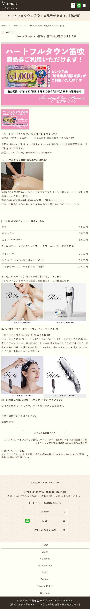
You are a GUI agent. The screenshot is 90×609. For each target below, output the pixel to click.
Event (15, 26)
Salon (45, 552)
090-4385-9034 (49, 503)
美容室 (83, 443)
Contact (45, 512)
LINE (45, 521)
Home (4, 26)
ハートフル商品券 (71, 440)
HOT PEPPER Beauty (45, 530)
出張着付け (56, 443)
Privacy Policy (45, 586)
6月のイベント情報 (14, 451)
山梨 (71, 443)
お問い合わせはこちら (45, 433)
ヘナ (42, 443)
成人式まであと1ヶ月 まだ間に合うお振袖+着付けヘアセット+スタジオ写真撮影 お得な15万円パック (42, 456)
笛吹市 (76, 443)
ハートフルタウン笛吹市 (50, 440)
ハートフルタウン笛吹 (26, 440)
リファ (47, 443)
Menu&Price (45, 565)
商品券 (65, 443)
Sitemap (45, 593)
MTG (7, 440)
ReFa (12, 440)
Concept (45, 559)
